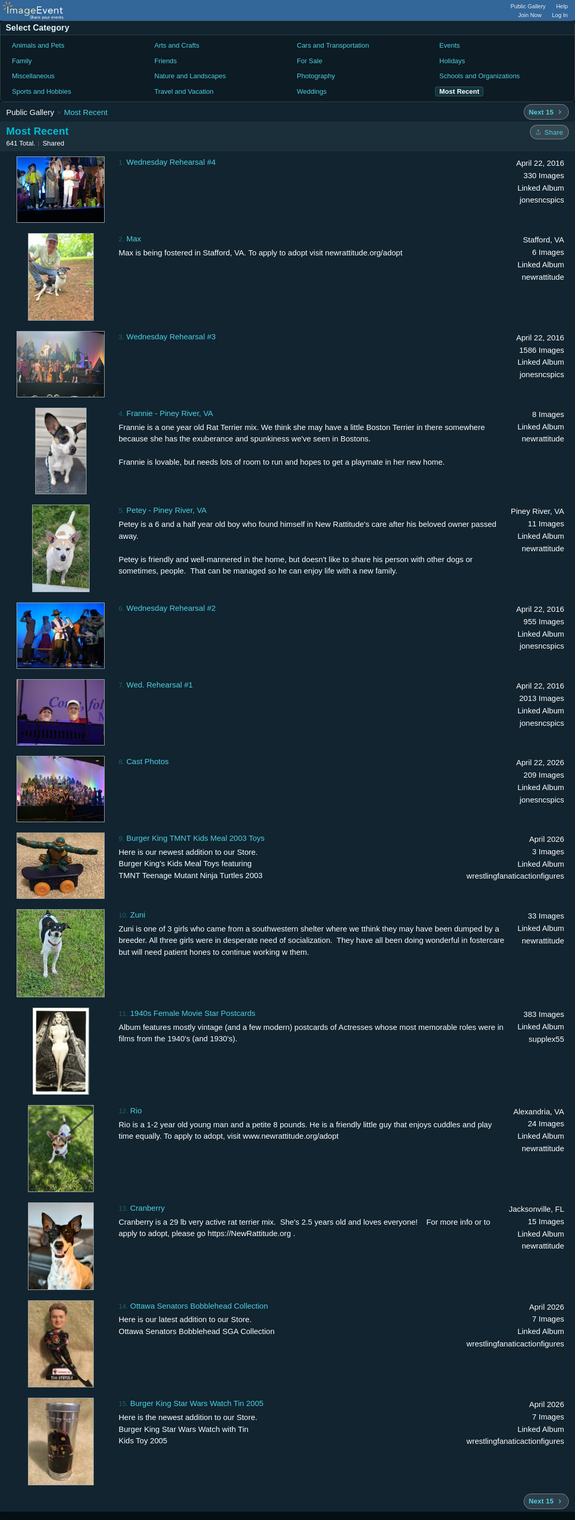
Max (133, 238)
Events (449, 45)
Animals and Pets (38, 45)
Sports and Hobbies (41, 91)
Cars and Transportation (333, 45)
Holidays (452, 61)
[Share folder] (549, 132)
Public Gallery (528, 6)
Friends (165, 61)
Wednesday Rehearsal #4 (170, 161)
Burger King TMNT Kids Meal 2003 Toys (195, 838)
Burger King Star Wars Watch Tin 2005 (196, 1403)
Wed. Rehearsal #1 (159, 684)
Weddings (312, 91)
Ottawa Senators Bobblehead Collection (199, 1305)
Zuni (137, 914)
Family (22, 61)
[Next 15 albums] (546, 112)
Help (562, 6)
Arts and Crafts (176, 45)
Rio (136, 1110)
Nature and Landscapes (190, 76)
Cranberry (147, 1207)
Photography (316, 76)
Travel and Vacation (183, 91)
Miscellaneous (33, 76)
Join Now (529, 15)
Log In (560, 15)
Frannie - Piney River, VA (169, 413)
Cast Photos (147, 761)
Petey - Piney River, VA (166, 510)
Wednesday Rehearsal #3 (170, 336)
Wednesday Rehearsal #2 (170, 608)
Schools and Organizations (479, 76)
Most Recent (85, 112)
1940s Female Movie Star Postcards (192, 1013)
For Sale (309, 61)
